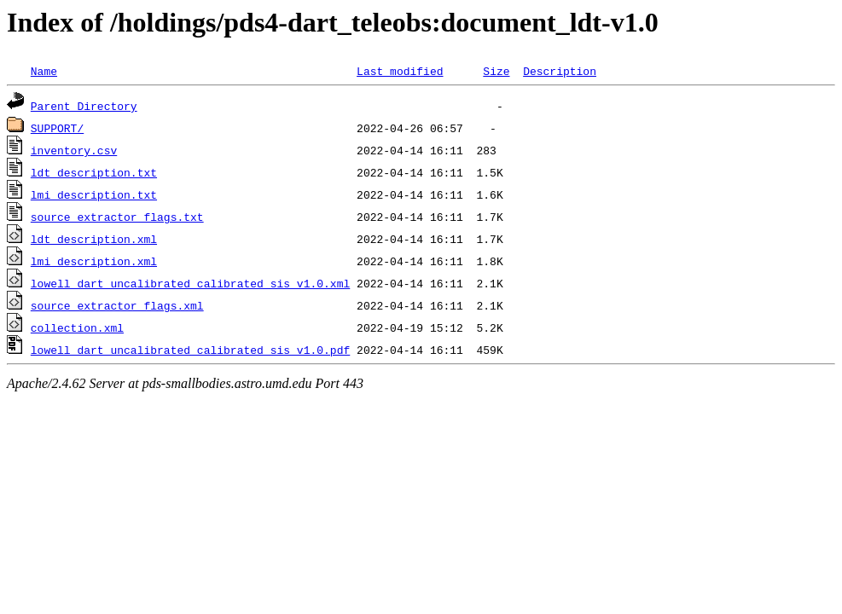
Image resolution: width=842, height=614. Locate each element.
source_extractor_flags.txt (117, 216)
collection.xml (77, 327)
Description (559, 70)
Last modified (400, 70)
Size (496, 70)
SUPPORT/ (57, 128)
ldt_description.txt (94, 172)
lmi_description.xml (94, 261)
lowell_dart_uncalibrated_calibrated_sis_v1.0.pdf (190, 349)
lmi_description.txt (94, 194)
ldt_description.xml (94, 238)
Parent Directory (84, 105)
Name (44, 70)
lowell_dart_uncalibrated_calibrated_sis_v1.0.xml (190, 283)
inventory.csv (74, 150)
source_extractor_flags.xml (117, 305)
